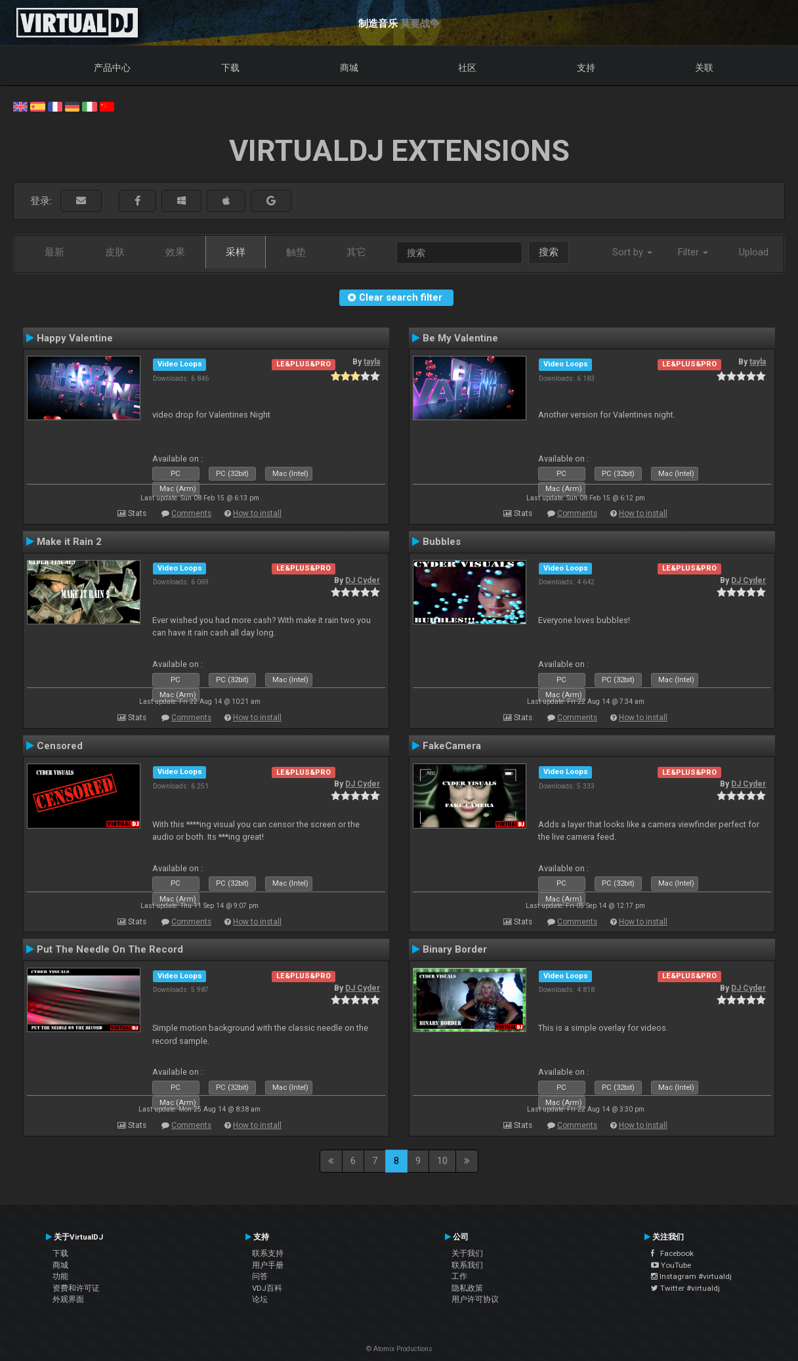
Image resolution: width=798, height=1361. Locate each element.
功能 (60, 1276)
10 (442, 1161)
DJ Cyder (362, 580)
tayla (372, 361)
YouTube (671, 1265)
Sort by (632, 252)
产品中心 (112, 67)
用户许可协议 (475, 1299)
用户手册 (268, 1265)
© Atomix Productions (399, 1349)
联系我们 (467, 1265)
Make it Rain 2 (69, 542)
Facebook (672, 1253)
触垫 (296, 252)
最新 (54, 252)
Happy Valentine (75, 338)
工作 (459, 1276)
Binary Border (455, 949)
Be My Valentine (460, 338)
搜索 (548, 252)
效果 (175, 252)
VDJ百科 (267, 1288)
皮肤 (115, 252)
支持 (586, 67)
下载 (230, 67)
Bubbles (442, 542)
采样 (235, 252)
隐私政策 (467, 1288)
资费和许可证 (76, 1288)
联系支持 (268, 1253)
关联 (704, 67)
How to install (257, 513)
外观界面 (68, 1299)
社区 (467, 67)
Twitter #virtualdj (685, 1288)
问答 (260, 1276)
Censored (60, 746)
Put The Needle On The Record (110, 949)
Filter (693, 252)
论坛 (260, 1299)
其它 (356, 252)
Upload (753, 252)
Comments (191, 513)
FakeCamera (452, 746)
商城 (349, 67)
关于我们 (467, 1253)
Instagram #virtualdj (691, 1276)
